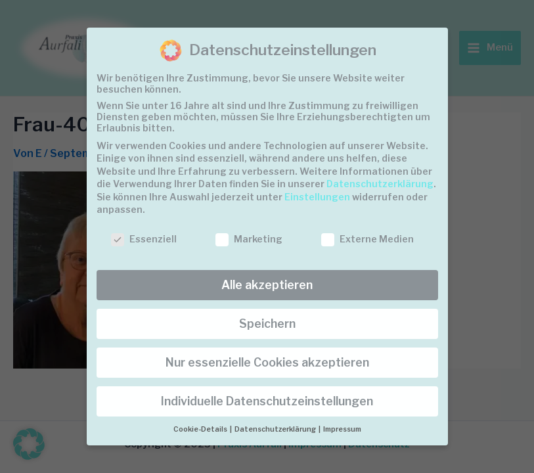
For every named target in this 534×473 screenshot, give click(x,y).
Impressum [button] (342, 429)
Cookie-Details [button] (201, 429)
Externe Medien (367, 238)
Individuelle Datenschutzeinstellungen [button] (267, 401)
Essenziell (144, 238)
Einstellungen (317, 196)
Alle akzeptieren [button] (267, 285)
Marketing (248, 238)
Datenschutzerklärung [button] (275, 429)
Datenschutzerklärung (380, 183)
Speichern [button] (267, 323)
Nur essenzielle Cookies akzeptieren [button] (267, 362)
